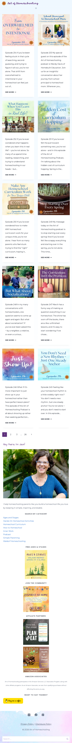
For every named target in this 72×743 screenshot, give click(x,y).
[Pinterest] (43, 715)
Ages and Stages (11, 517)
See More (10, 92)
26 (25, 434)
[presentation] (18, 30)
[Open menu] (36, 8)
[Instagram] (29, 715)
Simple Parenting (11, 538)
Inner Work (8, 531)
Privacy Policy (27, 724)
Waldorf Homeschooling (14, 541)
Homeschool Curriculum (14, 524)
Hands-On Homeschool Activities (18, 521)
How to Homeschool (12, 528)
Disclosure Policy (43, 724)
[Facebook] (36, 715)
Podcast (7, 534)
